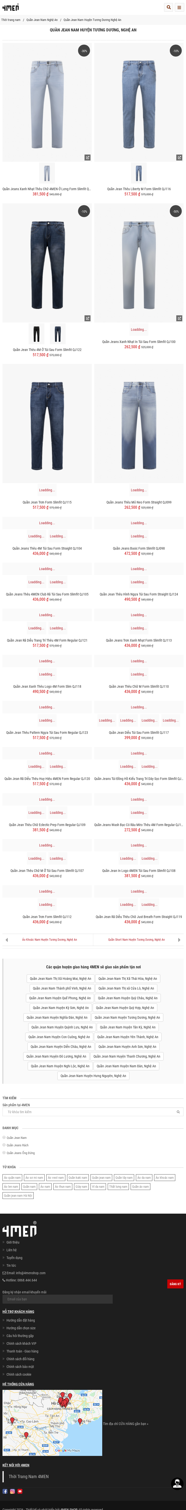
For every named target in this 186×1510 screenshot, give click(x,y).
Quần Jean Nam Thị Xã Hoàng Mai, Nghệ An (60, 979)
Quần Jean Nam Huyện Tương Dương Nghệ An (92, 20)
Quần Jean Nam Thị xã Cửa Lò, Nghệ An (126, 988)
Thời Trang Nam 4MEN (29, 1476)
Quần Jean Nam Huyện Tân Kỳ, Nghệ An (128, 1027)
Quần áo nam (140, 1186)
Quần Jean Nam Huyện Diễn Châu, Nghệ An (61, 1047)
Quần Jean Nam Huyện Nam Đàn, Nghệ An (126, 1066)
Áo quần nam (12, 1177)
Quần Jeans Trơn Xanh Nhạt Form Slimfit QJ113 (139, 640)
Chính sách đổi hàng (20, 1359)
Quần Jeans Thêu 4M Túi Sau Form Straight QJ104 (47, 548)
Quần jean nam (101, 1177)
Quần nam (29, 1186)
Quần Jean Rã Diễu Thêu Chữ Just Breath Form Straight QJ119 (139, 917)
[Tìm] (178, 1111)
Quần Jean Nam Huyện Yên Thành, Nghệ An (127, 1037)
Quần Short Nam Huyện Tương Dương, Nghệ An (136, 939)
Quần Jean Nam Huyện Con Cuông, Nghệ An (59, 1037)
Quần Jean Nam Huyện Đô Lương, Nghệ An (56, 1056)
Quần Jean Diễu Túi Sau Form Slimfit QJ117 (139, 733)
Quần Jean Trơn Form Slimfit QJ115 (47, 502)
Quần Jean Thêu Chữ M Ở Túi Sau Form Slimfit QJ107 (47, 871)
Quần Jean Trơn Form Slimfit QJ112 (47, 917)
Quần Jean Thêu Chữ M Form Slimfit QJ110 (139, 686)
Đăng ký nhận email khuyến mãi (57, 1297)
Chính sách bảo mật (20, 1367)
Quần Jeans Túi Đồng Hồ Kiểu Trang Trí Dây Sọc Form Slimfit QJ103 (139, 779)
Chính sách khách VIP (21, 1343)
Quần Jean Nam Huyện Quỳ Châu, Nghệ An (128, 998)
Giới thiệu (12, 1242)
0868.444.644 (27, 1280)
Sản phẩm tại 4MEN (93, 1109)
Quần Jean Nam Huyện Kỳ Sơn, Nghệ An (61, 1008)
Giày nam (81, 1186)
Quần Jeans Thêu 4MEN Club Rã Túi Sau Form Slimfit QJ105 (47, 594)
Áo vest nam (56, 1177)
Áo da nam (144, 1177)
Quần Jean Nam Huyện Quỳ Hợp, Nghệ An (125, 1008)
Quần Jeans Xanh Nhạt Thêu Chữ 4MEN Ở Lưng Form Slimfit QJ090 (47, 189)
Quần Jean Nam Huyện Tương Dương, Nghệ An (127, 1017)
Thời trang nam (10, 20)
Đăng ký (175, 1284)
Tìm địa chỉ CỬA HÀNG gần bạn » (125, 1424)
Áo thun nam (63, 1186)
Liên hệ (11, 1250)
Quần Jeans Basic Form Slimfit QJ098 (139, 548)
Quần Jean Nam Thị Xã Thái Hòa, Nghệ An (127, 979)
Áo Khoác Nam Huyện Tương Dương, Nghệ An (49, 939)
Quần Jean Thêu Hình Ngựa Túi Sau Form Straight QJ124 (139, 594)
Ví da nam (98, 1186)
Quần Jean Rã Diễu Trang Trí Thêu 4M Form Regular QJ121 (47, 640)
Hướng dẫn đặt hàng (20, 1320)
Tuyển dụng (14, 1258)
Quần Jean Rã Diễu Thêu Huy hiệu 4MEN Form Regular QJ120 (47, 779)
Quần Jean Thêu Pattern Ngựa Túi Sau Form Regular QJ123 (47, 733)
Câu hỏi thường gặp (20, 1336)
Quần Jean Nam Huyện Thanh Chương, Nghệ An (126, 1056)
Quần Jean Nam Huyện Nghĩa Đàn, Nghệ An (57, 1017)
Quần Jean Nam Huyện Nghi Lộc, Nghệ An (60, 1066)
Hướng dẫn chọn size (21, 1328)
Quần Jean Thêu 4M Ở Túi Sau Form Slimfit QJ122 (47, 350)
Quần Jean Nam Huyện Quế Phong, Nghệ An (60, 998)
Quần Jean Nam (17, 1138)
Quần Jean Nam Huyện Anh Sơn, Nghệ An (127, 1047)
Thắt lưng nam (118, 1186)
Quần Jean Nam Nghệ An (42, 20)
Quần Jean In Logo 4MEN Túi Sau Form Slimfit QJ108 (139, 871)
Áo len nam (11, 1186)
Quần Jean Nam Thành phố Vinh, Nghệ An (62, 988)
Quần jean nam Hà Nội (18, 1195)
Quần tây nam (124, 1177)
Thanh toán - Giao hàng (22, 1351)
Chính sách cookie (18, 1374)
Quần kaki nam (78, 1177)
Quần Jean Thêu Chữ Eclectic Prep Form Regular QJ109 (47, 825)
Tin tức (11, 1265)
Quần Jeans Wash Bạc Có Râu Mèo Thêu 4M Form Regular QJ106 (139, 825)
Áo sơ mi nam (34, 1177)
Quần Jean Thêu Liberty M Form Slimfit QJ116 (139, 189)
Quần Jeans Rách (17, 1145)
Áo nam (45, 1186)
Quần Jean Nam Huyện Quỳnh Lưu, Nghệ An (62, 1027)
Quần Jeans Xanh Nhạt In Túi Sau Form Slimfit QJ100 (139, 342)
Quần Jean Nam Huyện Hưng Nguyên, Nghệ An (93, 1076)
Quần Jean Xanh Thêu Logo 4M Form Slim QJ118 (47, 686)
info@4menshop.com (31, 1273)
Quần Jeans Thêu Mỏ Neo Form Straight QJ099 (139, 502)
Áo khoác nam (165, 1177)
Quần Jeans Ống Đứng (21, 1153)
